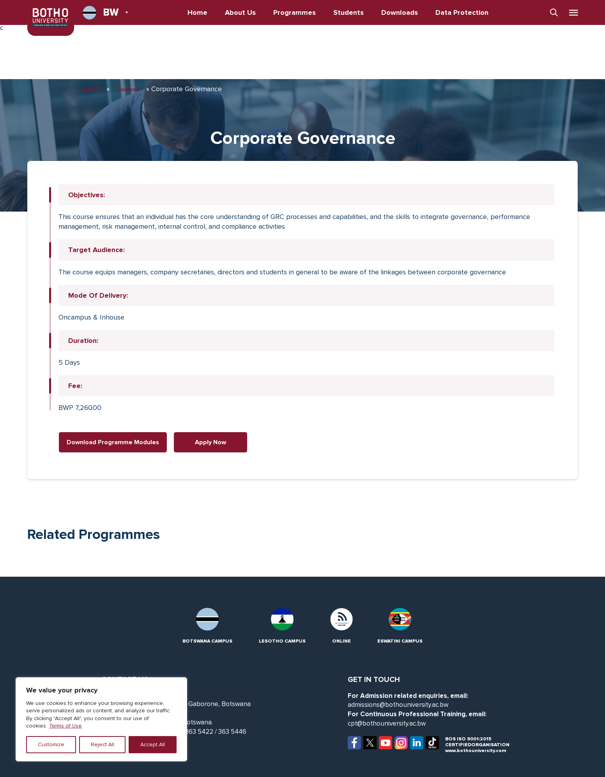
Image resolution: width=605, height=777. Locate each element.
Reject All (102, 744)
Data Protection (461, 12)
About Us (240, 12)
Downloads (399, 12)
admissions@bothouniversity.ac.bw (398, 705)
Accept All (152, 744)
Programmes (294, 12)
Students (348, 12)
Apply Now (210, 442)
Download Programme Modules (113, 442)
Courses (128, 89)
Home (197, 12)
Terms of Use (65, 725)
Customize (51, 744)
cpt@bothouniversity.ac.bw (387, 723)
